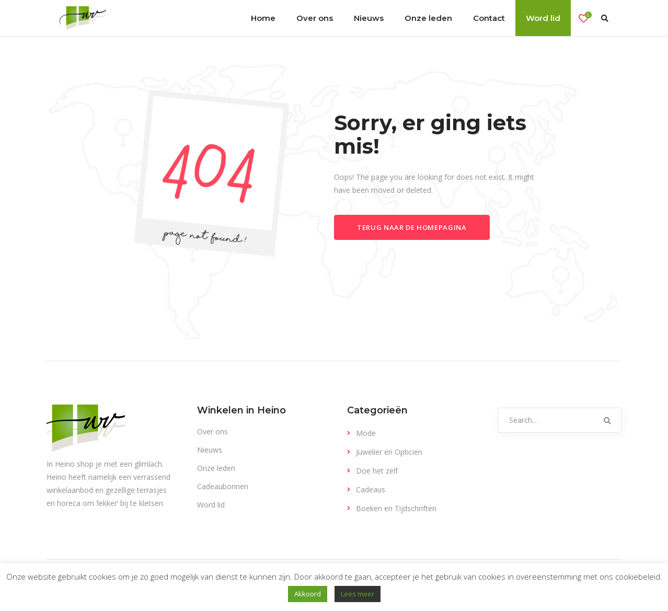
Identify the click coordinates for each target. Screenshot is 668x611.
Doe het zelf (377, 471)
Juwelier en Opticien (389, 452)
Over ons (212, 431)
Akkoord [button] (307, 593)
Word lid (211, 505)
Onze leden (216, 468)
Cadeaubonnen (222, 486)
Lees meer (357, 593)
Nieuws (209, 450)
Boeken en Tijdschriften (396, 508)
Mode (366, 433)
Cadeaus (370, 489)
